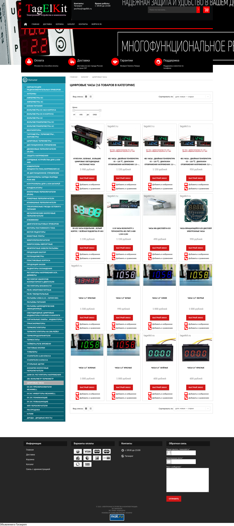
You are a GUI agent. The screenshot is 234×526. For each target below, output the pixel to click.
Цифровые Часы (35, 383)
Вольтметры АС (35, 118)
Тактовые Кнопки (36, 348)
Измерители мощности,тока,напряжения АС (43, 167)
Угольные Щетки (35, 364)
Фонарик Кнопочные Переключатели (37, 369)
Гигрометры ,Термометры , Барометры (41, 135)
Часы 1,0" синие (159, 298)
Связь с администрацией (38, 469)
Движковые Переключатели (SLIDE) (41, 150)
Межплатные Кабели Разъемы (42, 248)
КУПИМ (30, 414)
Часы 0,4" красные (195, 368)
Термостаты (33, 340)
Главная (35, 24)
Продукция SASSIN (36, 264)
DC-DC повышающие (37, 402)
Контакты (83, 24)
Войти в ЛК (97, 24)
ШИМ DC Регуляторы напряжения (44, 375)
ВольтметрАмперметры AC (40, 126)
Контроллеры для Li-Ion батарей (43, 184)
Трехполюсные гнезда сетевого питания (44, 208)
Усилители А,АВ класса (39, 356)
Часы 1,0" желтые (196, 298)
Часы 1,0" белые (123, 298)
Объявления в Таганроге (13, 524)
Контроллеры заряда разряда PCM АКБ (42, 178)
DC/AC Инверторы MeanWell (41, 393)
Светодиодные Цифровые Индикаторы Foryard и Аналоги (43, 314)
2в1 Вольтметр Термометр (40, 379)
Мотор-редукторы (36, 232)
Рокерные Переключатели (40, 198)
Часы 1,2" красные (87, 298)
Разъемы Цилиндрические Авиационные (40, 307)
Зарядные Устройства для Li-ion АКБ (43, 161)
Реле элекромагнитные (39, 290)
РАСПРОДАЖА (33, 410)
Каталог (71, 24)
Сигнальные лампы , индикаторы (44, 319)
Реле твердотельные (38, 294)
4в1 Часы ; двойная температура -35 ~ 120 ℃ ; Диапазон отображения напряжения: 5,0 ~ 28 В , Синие (123, 161)
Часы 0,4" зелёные (159, 368)
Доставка (47, 24)
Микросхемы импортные (40, 244)
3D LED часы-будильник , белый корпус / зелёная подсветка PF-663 (87, 229)
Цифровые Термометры (39, 141)
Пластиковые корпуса (38, 260)
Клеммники (33, 220)
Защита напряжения (37, 156)
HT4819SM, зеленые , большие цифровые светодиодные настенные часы (87, 161)
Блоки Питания (34, 106)
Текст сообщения (173, 467)
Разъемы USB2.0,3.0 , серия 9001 (42, 298)
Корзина (60, 24)
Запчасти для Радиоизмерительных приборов (44, 88)
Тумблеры (32, 352)
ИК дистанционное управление (43, 173)
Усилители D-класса (37, 360)
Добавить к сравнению (90, 188)
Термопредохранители (39, 336)
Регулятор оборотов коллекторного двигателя (40, 280)
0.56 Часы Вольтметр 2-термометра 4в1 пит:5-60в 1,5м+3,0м (123, 231)
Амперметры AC (35, 102)
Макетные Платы (36, 236)
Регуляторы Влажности (39, 286)
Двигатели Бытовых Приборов (43, 224)
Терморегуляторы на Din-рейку (43, 332)
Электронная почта (174, 458)
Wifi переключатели (37, 406)
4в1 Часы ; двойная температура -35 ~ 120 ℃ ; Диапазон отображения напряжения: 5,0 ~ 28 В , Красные (196, 161)
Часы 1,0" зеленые (87, 368)
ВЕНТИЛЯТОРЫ (34, 130)
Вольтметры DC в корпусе (40, 114)
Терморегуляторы (36, 328)
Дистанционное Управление (41, 145)
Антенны (31, 94)
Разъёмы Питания (36, 302)
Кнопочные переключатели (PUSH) (41, 193)
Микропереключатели (38, 240)
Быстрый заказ (87, 178)
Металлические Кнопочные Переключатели (41, 214)
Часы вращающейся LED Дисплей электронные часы (196, 229)
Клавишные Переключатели (41, 202)
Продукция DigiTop (36, 252)
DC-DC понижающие (37, 398)
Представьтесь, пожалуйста (178, 449)
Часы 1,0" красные (123, 368)
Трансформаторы (36, 323)
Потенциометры (35, 256)
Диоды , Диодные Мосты (39, 418)
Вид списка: (78, 96)
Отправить (174, 499)
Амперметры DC (35, 98)
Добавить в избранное (90, 184)
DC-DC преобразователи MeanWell (39, 388)
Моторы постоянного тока (41, 228)
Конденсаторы (34, 188)
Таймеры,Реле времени (39, 344)
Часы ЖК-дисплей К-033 (159, 228)
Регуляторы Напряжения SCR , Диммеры (42, 274)
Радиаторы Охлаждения (39, 268)
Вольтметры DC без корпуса (41, 110)
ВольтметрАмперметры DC (40, 122)
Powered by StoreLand (110, 513)
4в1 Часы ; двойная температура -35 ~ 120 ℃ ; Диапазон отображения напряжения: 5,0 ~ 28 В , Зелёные (159, 161)
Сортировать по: (166, 96)
